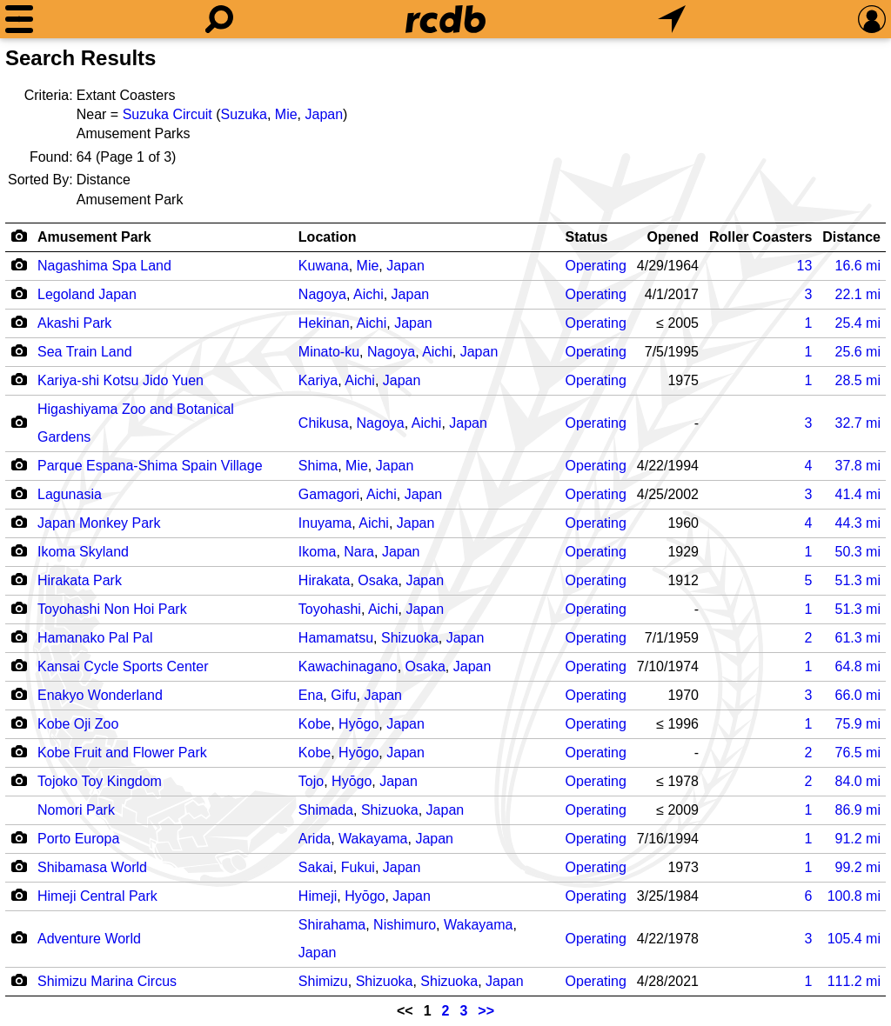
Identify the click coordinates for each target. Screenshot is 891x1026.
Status (587, 237)
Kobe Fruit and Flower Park (122, 752)
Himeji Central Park (97, 896)
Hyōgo (358, 723)
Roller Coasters (760, 237)
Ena (310, 695)
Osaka (378, 580)
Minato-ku (328, 351)
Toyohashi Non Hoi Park (112, 609)
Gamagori (328, 494)
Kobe (314, 723)
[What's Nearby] (672, 19)
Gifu (343, 695)
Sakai (315, 867)
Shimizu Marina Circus (107, 981)
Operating (596, 265)
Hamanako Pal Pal (95, 637)
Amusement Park (94, 237)
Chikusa (323, 423)
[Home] (445, 19)
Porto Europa (78, 838)
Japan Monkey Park (98, 523)
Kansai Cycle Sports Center (123, 666)
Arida (314, 838)
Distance (851, 237)
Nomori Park (76, 810)
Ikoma (317, 551)
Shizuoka (410, 637)
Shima (318, 465)
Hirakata (324, 580)
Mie (286, 114)
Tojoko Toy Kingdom (99, 781)
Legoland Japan (87, 294)
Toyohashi (329, 609)
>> (486, 1010)
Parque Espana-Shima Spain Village (150, 465)
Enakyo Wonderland (100, 695)
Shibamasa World (92, 867)
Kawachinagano (348, 666)
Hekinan (324, 323)
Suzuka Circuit (167, 114)
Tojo (311, 781)
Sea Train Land (84, 351)
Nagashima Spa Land (104, 265)
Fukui (358, 867)
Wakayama (372, 838)
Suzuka (244, 114)
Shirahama (331, 924)
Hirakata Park (79, 580)
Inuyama (325, 523)
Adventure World (89, 938)
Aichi (368, 294)
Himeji (317, 896)
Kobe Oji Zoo (77, 723)
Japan (324, 114)
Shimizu (323, 981)
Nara (359, 551)
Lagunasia (69, 494)
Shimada (325, 810)
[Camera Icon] (18, 264)
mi (858, 265)
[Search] (219, 19)
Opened (672, 237)
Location (327, 237)
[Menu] (19, 19)
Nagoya (322, 294)
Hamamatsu (335, 637)
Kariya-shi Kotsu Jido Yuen (120, 380)
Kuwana (323, 265)
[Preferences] (872, 19)
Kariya (318, 380)
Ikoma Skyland (83, 551)
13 (804, 265)
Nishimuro (404, 924)
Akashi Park (74, 323)
